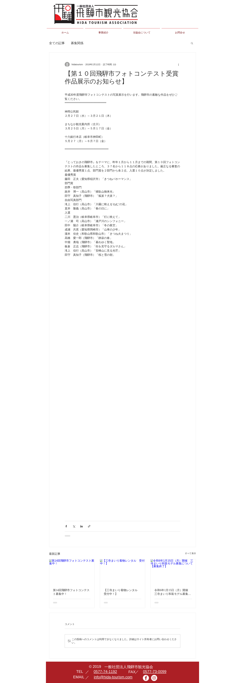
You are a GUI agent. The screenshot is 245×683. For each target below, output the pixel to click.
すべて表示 (190, 553)
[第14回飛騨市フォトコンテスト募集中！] (71, 572)
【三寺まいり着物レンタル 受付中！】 (122, 592)
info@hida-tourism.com (113, 677)
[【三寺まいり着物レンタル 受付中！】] (122, 572)
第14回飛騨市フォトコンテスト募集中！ (71, 592)
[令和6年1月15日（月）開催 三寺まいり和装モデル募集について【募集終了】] (173, 572)
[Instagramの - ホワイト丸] (154, 678)
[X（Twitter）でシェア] (73, 526)
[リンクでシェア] (89, 526)
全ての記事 (57, 43)
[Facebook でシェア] (66, 526)
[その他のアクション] (178, 64)
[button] (191, 43)
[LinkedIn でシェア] (81, 526)
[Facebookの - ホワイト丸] (146, 678)
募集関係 (77, 43)
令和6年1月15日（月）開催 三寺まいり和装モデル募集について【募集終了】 (172, 592)
